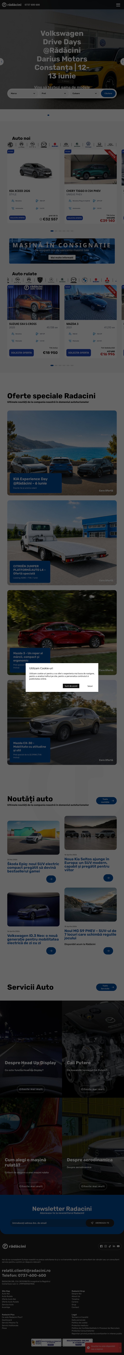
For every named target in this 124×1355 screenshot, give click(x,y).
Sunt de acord (71, 686)
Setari (90, 686)
